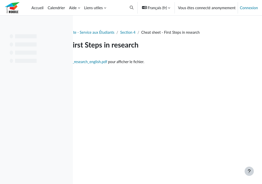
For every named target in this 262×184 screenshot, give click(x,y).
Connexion (249, 7)
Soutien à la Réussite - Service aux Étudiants (152, 32)
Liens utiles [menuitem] (93, 7)
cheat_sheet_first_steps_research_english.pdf (144, 67)
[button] (131, 7)
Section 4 (202, 32)
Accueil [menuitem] (37, 7)
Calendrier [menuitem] (56, 7)
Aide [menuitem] (73, 7)
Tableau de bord (96, 32)
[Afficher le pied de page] (249, 171)
